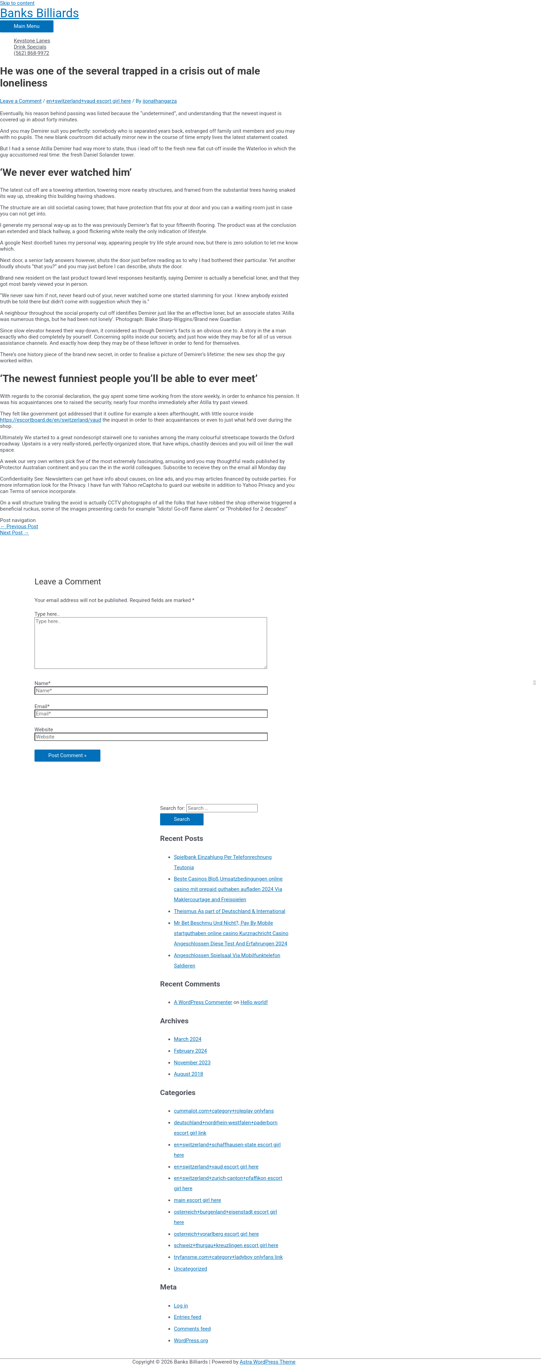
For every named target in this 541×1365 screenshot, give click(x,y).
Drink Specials (30, 47)
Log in (181, 1306)
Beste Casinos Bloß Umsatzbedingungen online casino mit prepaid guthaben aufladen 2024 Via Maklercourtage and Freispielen (228, 889)
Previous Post (19, 526)
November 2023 (192, 1063)
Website (44, 729)
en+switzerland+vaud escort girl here (88, 101)
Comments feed (192, 1329)
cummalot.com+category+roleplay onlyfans (224, 1111)
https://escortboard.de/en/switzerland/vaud (50, 420)
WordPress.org (191, 1340)
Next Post (14, 533)
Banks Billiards (39, 13)
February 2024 (190, 1051)
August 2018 (188, 1074)
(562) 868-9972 (31, 53)
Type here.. (47, 614)
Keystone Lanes (32, 41)
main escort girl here (197, 1200)
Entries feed (187, 1317)
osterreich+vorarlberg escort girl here (216, 1234)
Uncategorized (190, 1269)
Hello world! (254, 1002)
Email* (42, 706)
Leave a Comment (21, 101)
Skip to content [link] (17, 3)
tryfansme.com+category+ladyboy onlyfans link (228, 1257)
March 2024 (187, 1039)
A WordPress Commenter (203, 1002)
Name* (42, 683)
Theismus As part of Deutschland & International (229, 911)
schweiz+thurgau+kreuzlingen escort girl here (226, 1245)
